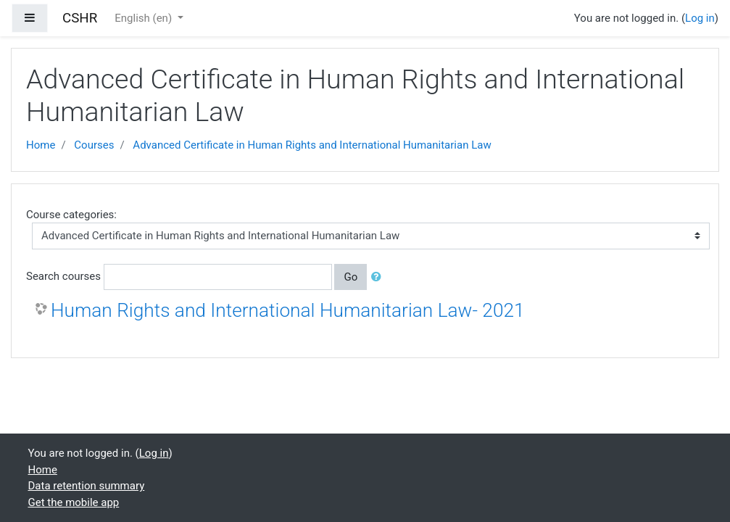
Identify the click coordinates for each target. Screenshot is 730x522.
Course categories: (71, 214)
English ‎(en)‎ (145, 18)
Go (350, 276)
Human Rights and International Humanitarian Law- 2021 (288, 310)
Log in (700, 18)
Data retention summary (86, 485)
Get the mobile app (74, 502)
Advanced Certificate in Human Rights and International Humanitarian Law (312, 145)
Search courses (63, 276)
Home (40, 145)
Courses (94, 145)
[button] (379, 277)
